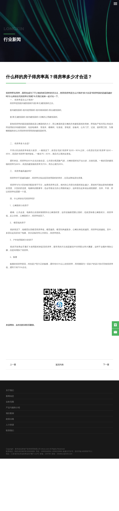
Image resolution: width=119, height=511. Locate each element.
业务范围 (10, 401)
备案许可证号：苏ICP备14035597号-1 (77, 451)
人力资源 (10, 424)
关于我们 (10, 390)
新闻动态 (10, 396)
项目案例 (10, 413)
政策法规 (10, 419)
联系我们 (10, 430)
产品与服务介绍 (13, 407)
